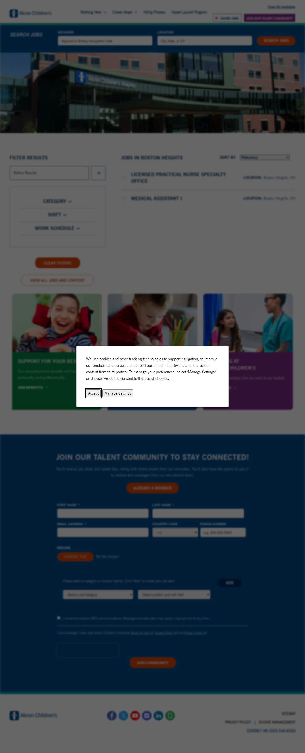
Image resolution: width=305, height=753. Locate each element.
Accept (93, 393)
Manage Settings (117, 393)
